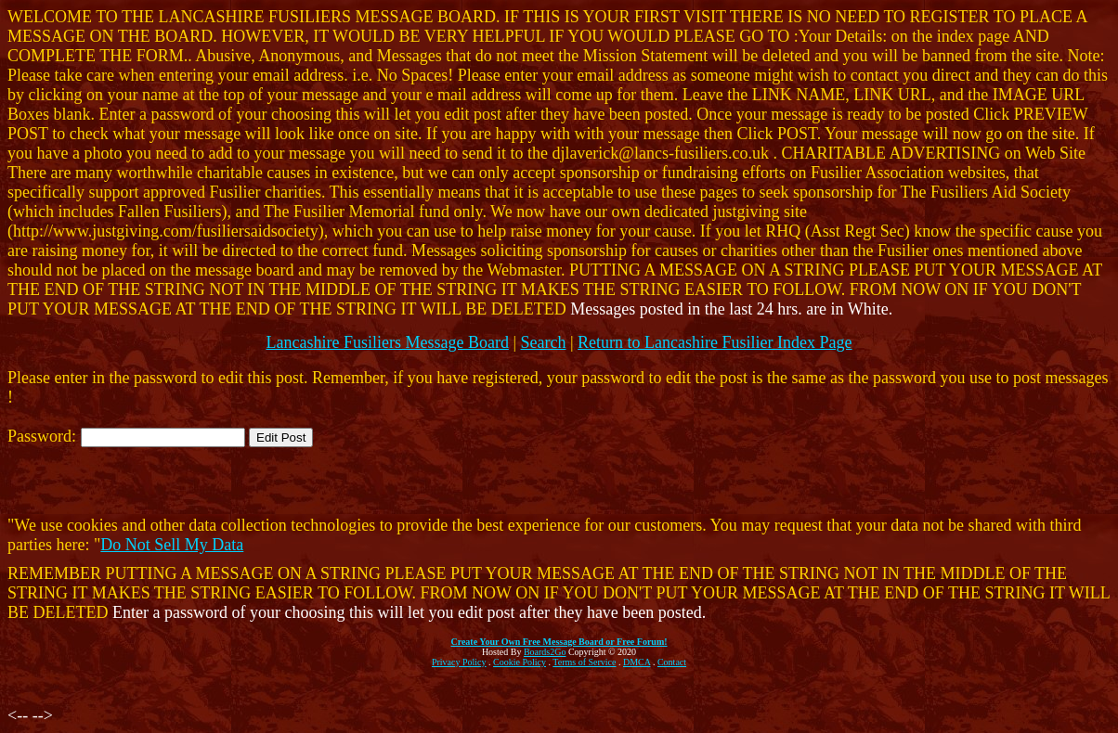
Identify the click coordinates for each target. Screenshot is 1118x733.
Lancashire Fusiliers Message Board (387, 342)
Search (543, 342)
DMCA (636, 662)
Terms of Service (584, 662)
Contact (671, 662)
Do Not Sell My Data (171, 544)
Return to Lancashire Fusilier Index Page (715, 342)
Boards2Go (545, 652)
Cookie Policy (519, 662)
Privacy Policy (459, 662)
